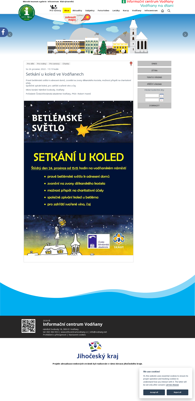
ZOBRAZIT (154, 130)
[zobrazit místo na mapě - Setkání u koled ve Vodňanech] (131, 88)
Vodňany (136, 10)
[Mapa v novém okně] (77, 19)
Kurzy (126, 10)
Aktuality (77, 10)
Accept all (154, 392)
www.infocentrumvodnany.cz (74, 331)
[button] (185, 34)
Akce (66, 10)
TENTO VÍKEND (154, 101)
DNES (154, 88)
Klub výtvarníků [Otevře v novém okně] (67, 1)
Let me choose (172, 385)
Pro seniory (54, 88)
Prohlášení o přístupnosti (54, 334)
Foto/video (103, 10)
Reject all (177, 392)
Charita (66, 88)
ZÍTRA (154, 95)
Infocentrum (151, 10)
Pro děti (30, 88)
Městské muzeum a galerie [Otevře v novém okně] (34, 1)
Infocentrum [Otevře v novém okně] (53, 1)
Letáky (116, 10)
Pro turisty (55, 10)
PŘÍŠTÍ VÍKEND (154, 108)
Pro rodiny (41, 88)
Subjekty (89, 10)
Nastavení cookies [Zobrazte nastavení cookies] (77, 334)
